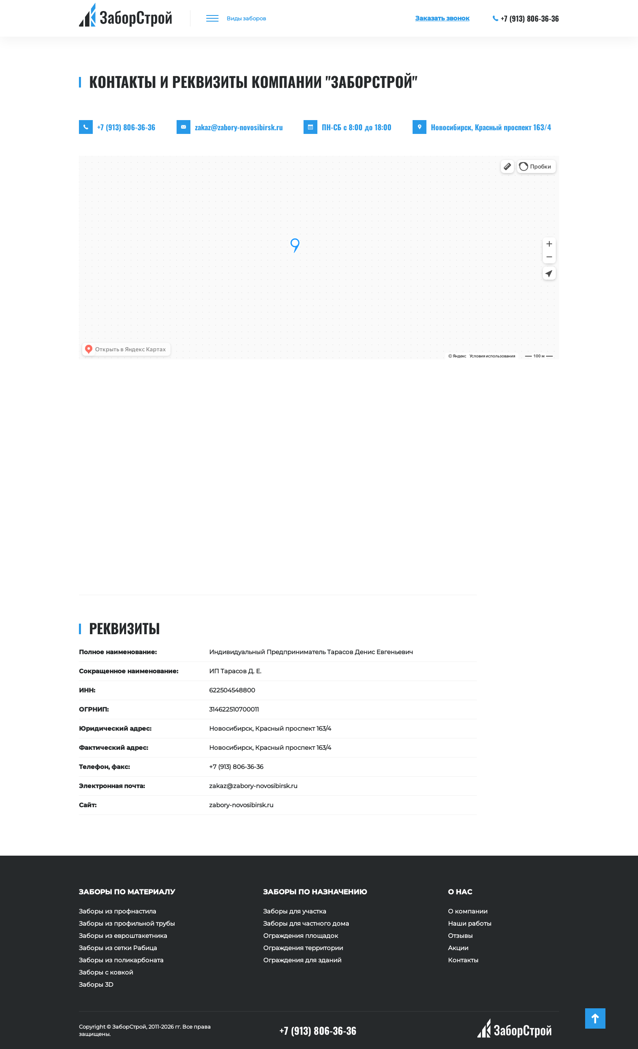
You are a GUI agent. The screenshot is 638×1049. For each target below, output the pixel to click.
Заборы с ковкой (106, 972)
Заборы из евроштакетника (123, 936)
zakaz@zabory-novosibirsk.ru (239, 127)
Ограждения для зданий (302, 960)
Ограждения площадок (300, 936)
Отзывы (460, 936)
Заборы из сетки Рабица (118, 948)
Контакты (463, 960)
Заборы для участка (294, 911)
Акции (458, 948)
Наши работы (470, 923)
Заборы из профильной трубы (127, 923)
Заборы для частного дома (306, 923)
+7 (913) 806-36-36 (526, 18)
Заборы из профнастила (117, 911)
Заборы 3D (96, 984)
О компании (467, 911)
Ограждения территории (303, 948)
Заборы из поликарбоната (121, 960)
